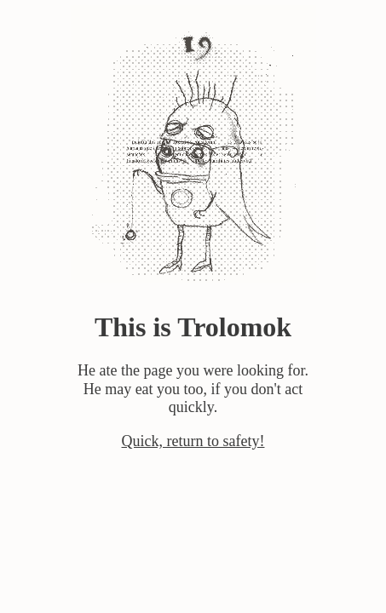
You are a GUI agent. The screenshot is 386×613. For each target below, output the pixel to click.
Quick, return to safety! (193, 441)
